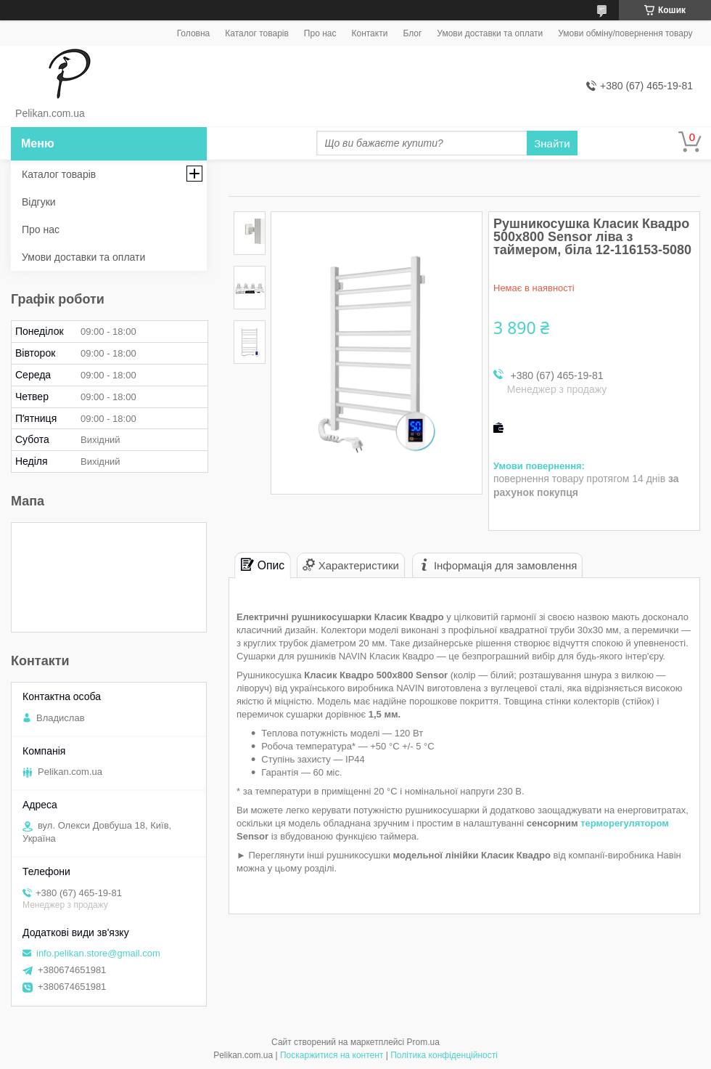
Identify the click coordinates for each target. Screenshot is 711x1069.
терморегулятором (624, 823)
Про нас (320, 33)
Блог (412, 33)
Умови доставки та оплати (490, 33)
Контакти (369, 33)
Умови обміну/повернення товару (625, 33)
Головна (193, 33)
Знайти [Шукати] (552, 143)
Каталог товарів (257, 33)
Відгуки (39, 202)
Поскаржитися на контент (331, 1055)
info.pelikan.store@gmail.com (98, 953)
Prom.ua (423, 1042)
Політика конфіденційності (444, 1055)
